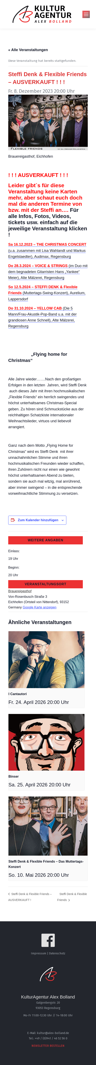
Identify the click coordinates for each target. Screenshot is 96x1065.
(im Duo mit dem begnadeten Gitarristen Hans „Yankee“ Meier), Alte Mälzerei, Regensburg (48, 272)
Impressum (38, 953)
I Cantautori (17, 694)
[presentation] (46, 659)
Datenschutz (57, 953)
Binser (13, 776)
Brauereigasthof (20, 591)
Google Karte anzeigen (39, 607)
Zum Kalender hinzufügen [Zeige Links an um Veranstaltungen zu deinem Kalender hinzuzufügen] (38, 520)
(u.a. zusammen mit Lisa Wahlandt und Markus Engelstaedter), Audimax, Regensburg (47, 250)
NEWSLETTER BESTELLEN (48, 1046)
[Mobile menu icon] (86, 14)
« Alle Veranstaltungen (28, 50)
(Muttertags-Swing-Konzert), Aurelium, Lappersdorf (46, 293)
